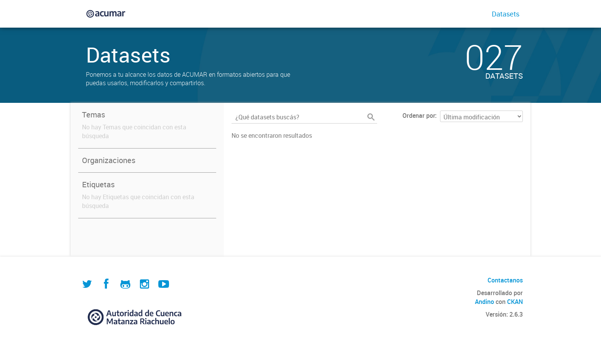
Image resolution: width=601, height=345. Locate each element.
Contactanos (505, 280)
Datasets (505, 13)
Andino (484, 301)
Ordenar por (418, 115)
